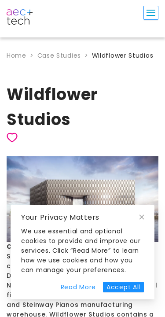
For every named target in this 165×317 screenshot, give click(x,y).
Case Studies (59, 55)
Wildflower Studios (123, 55)
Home (16, 55)
